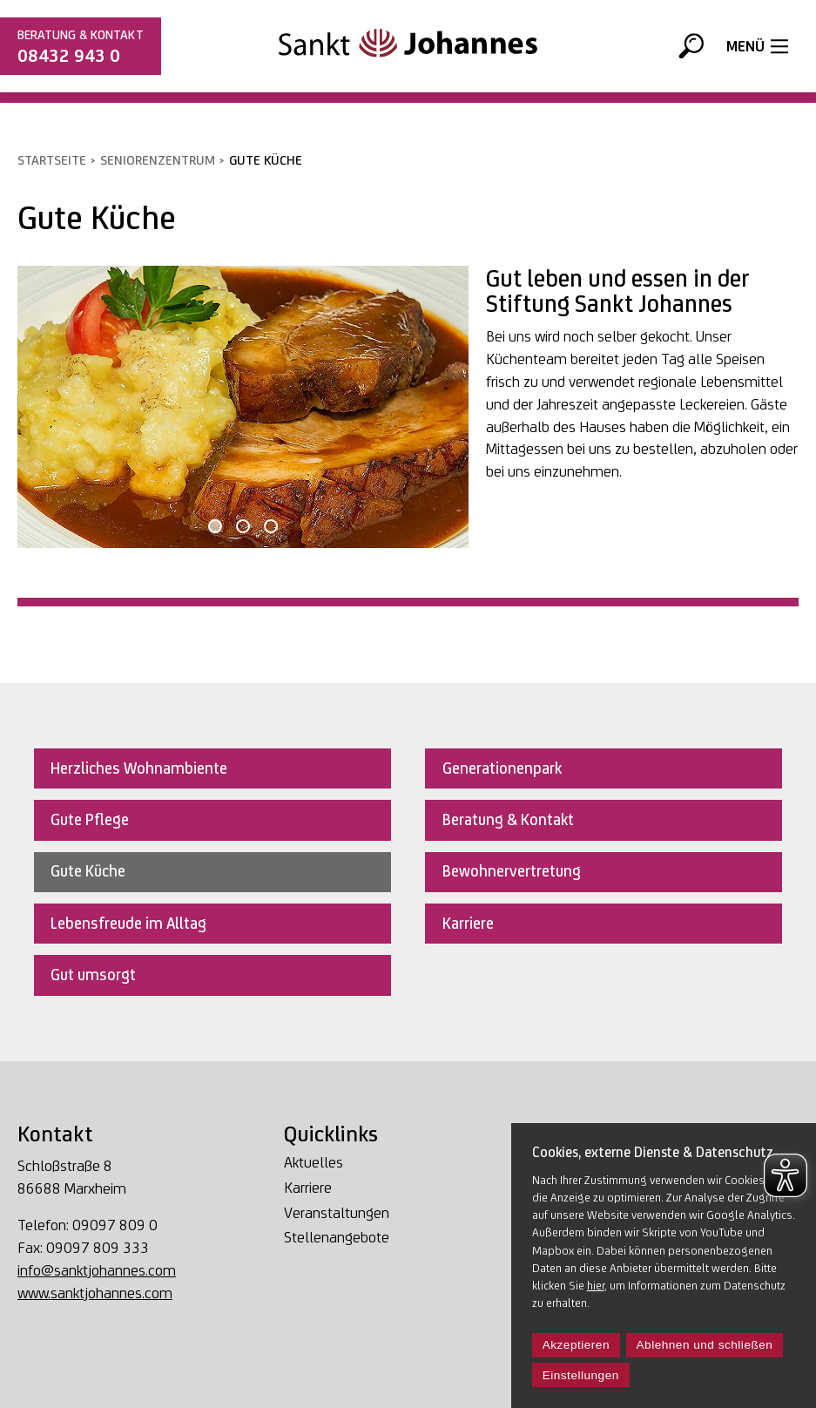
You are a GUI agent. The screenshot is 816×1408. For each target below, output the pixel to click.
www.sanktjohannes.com (94, 1292)
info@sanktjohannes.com (96, 1270)
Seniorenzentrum (157, 159)
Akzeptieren (576, 1344)
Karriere (308, 1188)
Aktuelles (313, 1162)
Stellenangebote (336, 1237)
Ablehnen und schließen (705, 1344)
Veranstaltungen (336, 1213)
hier (595, 1285)
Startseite (51, 159)
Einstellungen (581, 1375)
